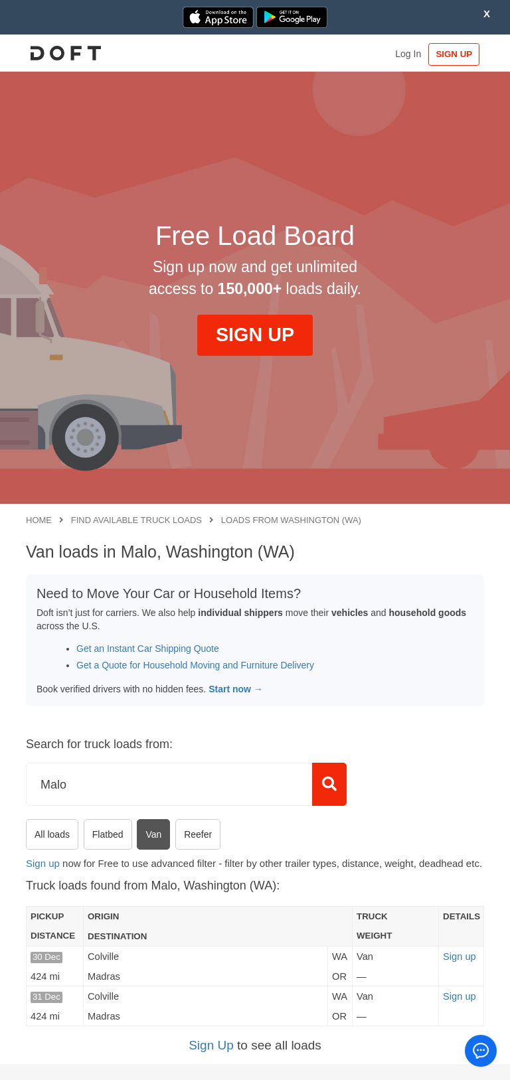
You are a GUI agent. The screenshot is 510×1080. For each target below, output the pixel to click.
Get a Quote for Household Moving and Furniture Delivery (195, 665)
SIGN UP (453, 54)
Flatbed (108, 834)
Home (39, 520)
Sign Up (211, 1045)
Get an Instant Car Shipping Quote (147, 648)
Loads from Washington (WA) (291, 520)
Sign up (43, 863)
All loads (52, 834)
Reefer (198, 834)
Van (153, 834)
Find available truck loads (136, 520)
